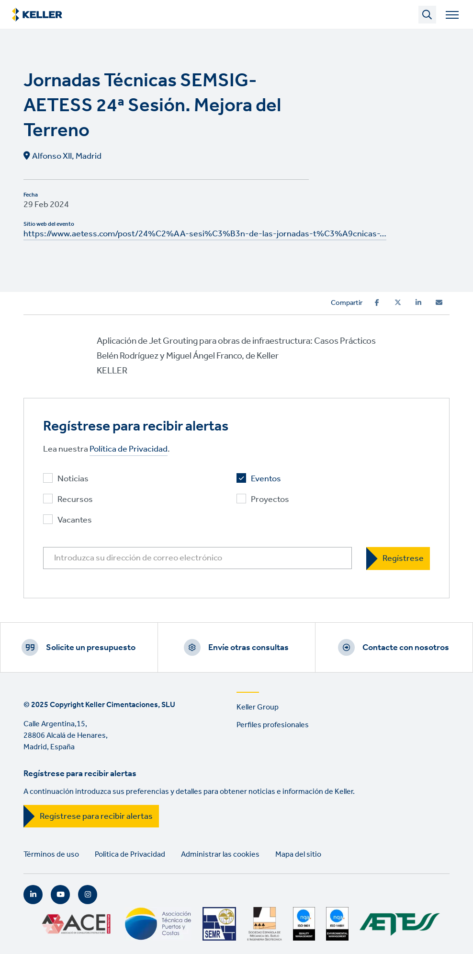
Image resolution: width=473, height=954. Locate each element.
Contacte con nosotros (405, 648)
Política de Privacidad (129, 449)
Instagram (87, 894)
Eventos (266, 479)
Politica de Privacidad (130, 854)
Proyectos (270, 500)
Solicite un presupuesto (90, 648)
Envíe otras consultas (248, 648)
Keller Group (257, 707)
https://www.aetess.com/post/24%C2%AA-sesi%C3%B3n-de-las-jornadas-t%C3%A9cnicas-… (204, 234)
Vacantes (74, 520)
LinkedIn (33, 894)
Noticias (73, 479)
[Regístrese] (398, 558)
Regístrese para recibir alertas (96, 816)
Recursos (75, 500)
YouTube (60, 894)
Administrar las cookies (220, 854)
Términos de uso (51, 854)
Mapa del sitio (298, 854)
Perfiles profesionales (272, 725)
